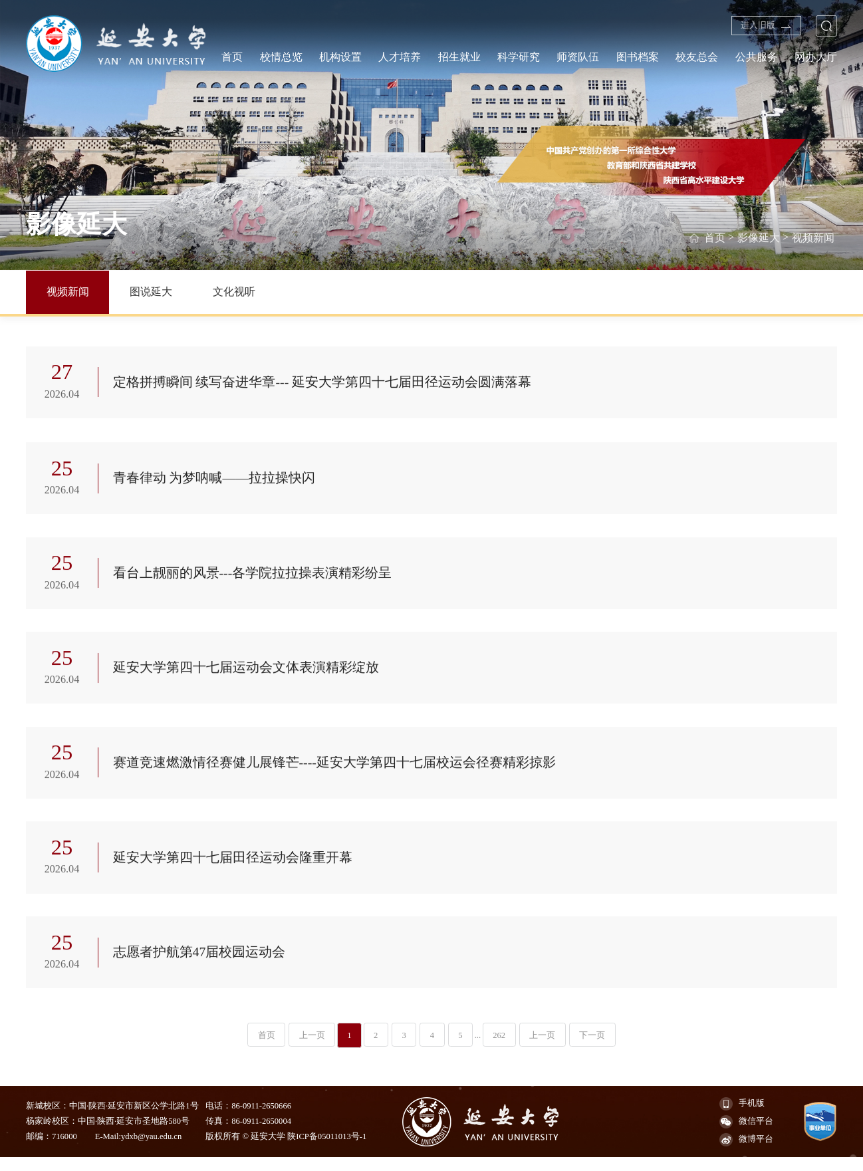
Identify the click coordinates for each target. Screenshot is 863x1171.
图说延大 (151, 291)
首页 (714, 237)
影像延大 (758, 237)
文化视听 (234, 291)
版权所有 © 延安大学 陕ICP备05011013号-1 (285, 1150)
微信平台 (746, 1135)
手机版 (742, 1117)
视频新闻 (813, 237)
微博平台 (746, 1153)
